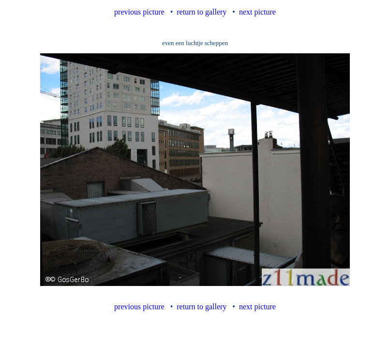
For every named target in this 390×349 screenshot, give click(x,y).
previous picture (139, 12)
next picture (257, 12)
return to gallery (201, 12)
